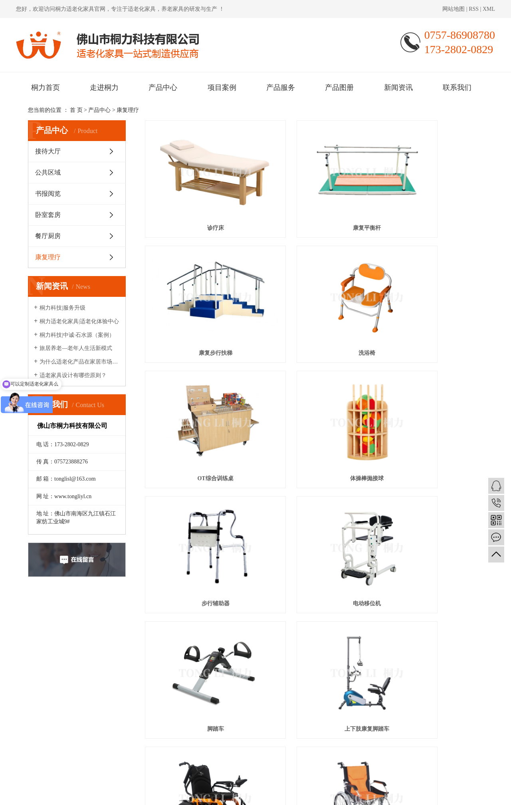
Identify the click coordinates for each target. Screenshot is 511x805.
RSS (474, 9)
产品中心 (163, 87)
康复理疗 (128, 110)
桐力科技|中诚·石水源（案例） (77, 335)
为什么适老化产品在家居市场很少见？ (80, 362)
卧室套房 (48, 214)
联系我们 (457, 87)
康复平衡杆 (314, 203)
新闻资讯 (398, 87)
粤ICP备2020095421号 (170, 794)
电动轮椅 (314, 502)
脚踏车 (430, 402)
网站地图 (454, 9)
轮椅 (430, 502)
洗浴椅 (197, 303)
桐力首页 (45, 87)
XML (489, 9)
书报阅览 (48, 193)
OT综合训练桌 (314, 303)
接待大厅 (48, 151)
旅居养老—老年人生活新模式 (76, 348)
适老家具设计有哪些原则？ (73, 375)
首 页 (76, 110)
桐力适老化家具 (74, 9)
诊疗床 (197, 203)
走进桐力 (104, 87)
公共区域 (48, 172)
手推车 (197, 602)
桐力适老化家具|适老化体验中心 (79, 321)
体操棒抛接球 (430, 303)
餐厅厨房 (48, 236)
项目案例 (222, 87)
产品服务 (280, 87)
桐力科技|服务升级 (62, 308)
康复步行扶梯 (430, 203)
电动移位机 (314, 402)
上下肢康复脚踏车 (197, 502)
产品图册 (339, 87)
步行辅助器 (198, 402)
